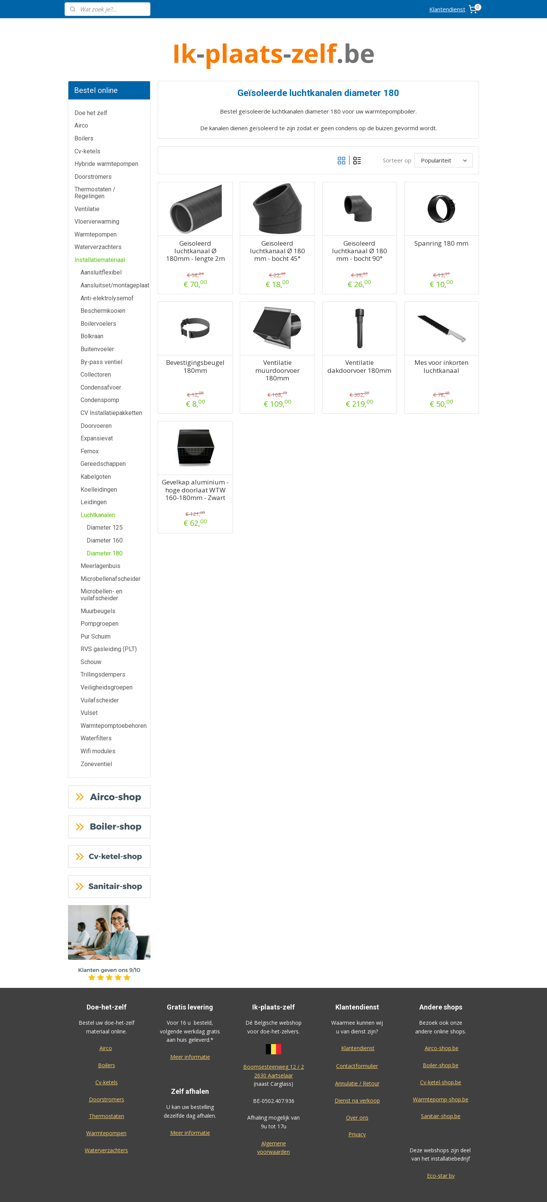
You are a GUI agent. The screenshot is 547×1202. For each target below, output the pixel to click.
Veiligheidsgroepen (107, 659)
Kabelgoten (96, 448)
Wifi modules (98, 722)
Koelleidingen (99, 461)
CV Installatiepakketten (111, 384)
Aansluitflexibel (101, 244)
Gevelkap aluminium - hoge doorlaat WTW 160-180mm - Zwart (195, 461)
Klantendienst (447, 9)
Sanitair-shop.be (440, 1087)
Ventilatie (87, 180)
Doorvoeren (96, 397)
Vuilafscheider (100, 671)
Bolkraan (92, 307)
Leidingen (94, 473)
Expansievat (97, 409)
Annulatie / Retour (357, 1054)
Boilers (83, 110)
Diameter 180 (105, 524)
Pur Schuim (96, 608)
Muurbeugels (98, 582)
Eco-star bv (441, 1147)
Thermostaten (106, 1087)
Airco (81, 97)
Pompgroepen (100, 595)
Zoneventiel (96, 735)
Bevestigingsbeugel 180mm (195, 338)
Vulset (89, 684)
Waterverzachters (98, 218)
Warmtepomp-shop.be (440, 1070)
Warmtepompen (95, 206)
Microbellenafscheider (111, 550)
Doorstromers (93, 148)
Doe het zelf (91, 84)
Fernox (90, 422)
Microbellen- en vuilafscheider (101, 566)
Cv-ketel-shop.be (440, 1053)
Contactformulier (357, 1037)
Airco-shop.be (441, 1019)
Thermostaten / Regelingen (94, 164)
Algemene (273, 1114)
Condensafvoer (101, 359)
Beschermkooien (103, 282)
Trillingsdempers (103, 646)
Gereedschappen (103, 435)
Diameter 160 (105, 512)
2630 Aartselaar (273, 1047)
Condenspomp (100, 371)
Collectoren (96, 346)
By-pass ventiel (101, 333)
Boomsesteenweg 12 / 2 (273, 1038)
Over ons (357, 1089)
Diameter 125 (105, 499)
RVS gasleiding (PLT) (109, 620)
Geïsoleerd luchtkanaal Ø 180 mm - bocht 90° (359, 222)
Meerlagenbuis (100, 537)
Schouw (91, 633)
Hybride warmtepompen (106, 135)
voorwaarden (273, 1123)
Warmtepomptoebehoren (114, 697)
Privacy (357, 1105)
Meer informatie (190, 1028)
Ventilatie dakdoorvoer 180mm (359, 338)
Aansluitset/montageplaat (115, 256)
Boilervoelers (98, 295)
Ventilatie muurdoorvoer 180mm (277, 341)
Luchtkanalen (98, 486)
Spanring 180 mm (441, 215)
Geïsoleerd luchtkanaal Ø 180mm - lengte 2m (195, 222)
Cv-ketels (87, 122)
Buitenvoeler (97, 320)
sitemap (297, 1188)
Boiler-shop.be (440, 1036)
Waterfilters (96, 709)
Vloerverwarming (96, 193)
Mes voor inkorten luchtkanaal (441, 338)
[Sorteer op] (444, 132)
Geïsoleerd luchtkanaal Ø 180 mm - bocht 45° (277, 222)
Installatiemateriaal (99, 231)
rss (313, 1188)
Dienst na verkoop (357, 1072)
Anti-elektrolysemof (107, 269)
